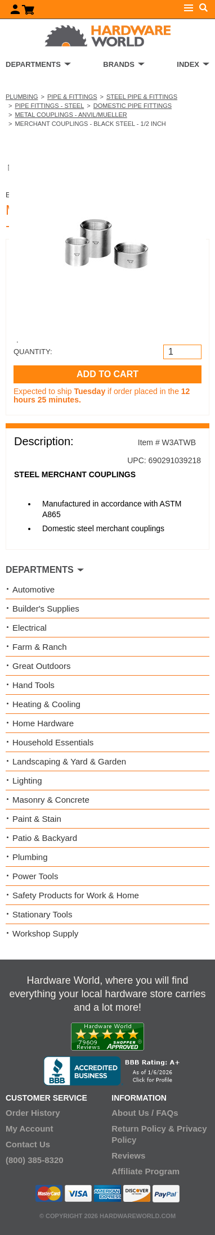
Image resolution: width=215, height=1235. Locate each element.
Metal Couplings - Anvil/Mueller (71, 114)
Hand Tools (33, 685)
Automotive (33, 589)
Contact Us (28, 1144)
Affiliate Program (145, 1171)
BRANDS (119, 64)
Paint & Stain (36, 819)
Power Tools (35, 876)
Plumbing (22, 96)
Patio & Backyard (44, 838)
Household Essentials (52, 742)
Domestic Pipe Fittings (132, 105)
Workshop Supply (45, 933)
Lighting (27, 780)
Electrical (29, 627)
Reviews (128, 1155)
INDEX (188, 64)
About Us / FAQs (144, 1113)
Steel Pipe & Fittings (141, 96)
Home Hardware (43, 723)
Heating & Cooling (46, 704)
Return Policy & (142, 1128)
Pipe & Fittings (72, 96)
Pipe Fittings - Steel (49, 105)
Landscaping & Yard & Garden (69, 761)
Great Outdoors (41, 666)
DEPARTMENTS (33, 64)
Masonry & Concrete (50, 799)
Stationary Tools (42, 914)
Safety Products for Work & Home (75, 895)
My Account (29, 1128)
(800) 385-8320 (35, 1160)
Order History (33, 1113)
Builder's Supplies (45, 608)
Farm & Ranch (39, 647)
